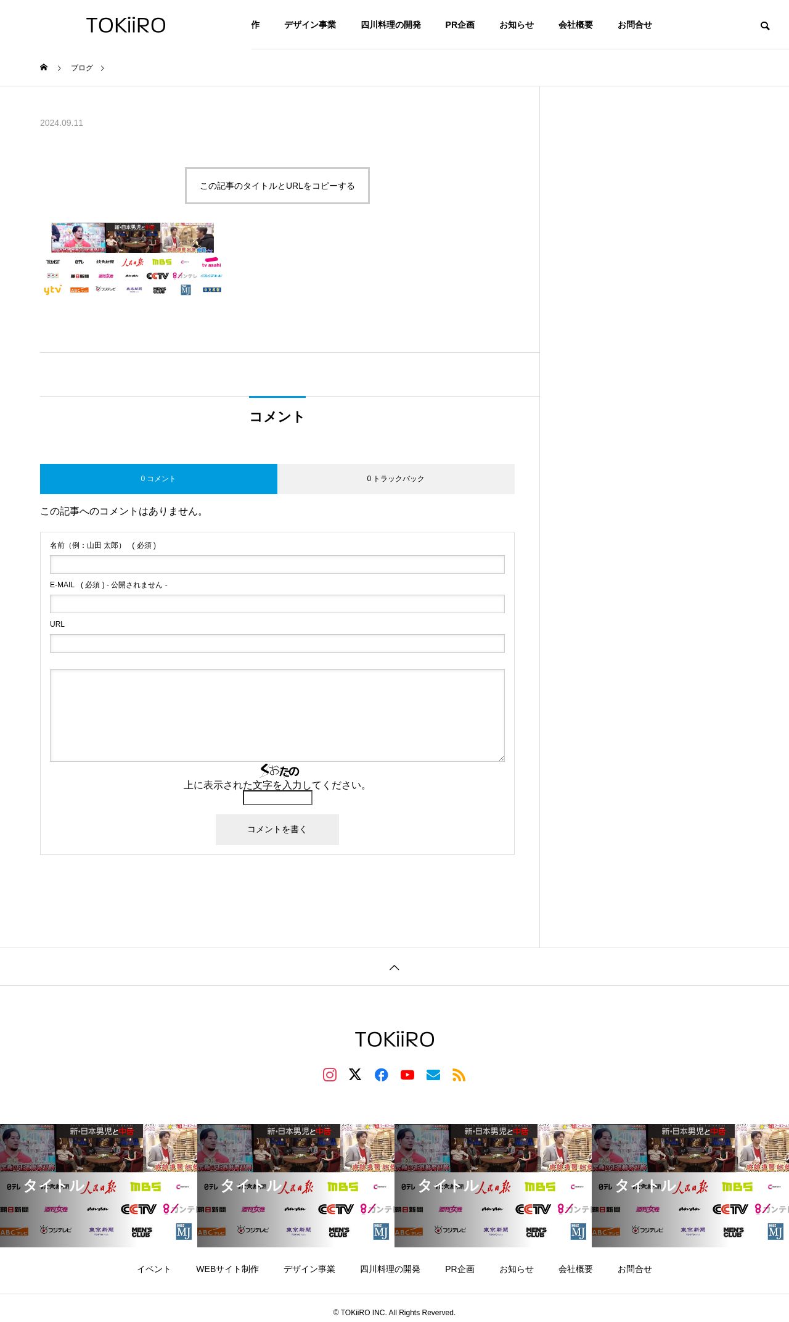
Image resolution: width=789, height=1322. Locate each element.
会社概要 (575, 25)
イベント (154, 1269)
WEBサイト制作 (227, 1269)
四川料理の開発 (391, 25)
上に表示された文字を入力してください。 (277, 785)
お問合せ (635, 25)
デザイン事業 (310, 25)
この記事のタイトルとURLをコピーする (277, 186)
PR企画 (460, 25)
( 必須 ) (103, 545)
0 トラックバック (396, 478)
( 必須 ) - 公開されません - (109, 585)
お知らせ (516, 25)
